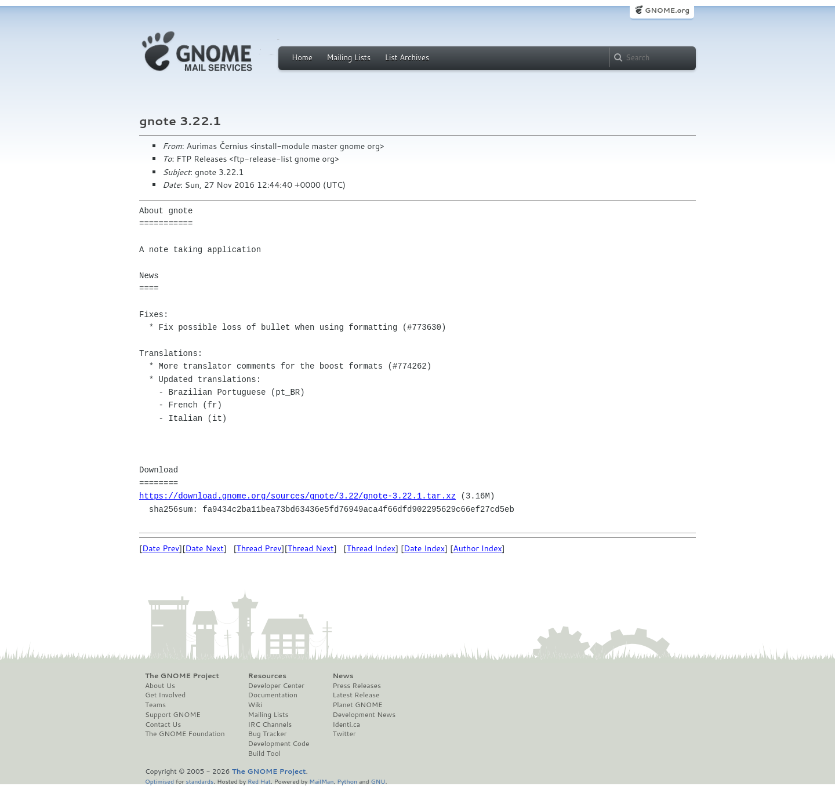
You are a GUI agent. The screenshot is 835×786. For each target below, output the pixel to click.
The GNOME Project (182, 676)
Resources (267, 676)
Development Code (279, 743)
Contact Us (163, 724)
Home (302, 57)
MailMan (321, 781)
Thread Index (371, 548)
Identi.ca (346, 724)
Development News (363, 714)
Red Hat (259, 781)
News (342, 676)
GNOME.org (667, 10)
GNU (378, 781)
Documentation (272, 695)
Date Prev (160, 548)
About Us (160, 685)
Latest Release (355, 695)
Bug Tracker (267, 733)
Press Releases (356, 685)
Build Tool (264, 753)
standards (199, 781)
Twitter (343, 733)
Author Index (477, 548)
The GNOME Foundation (185, 733)
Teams (155, 704)
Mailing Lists (348, 57)
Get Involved (165, 695)
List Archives (407, 57)
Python (347, 781)
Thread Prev (259, 548)
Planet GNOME (357, 704)
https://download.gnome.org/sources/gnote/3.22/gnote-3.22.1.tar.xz (297, 495)
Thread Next (311, 548)
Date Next (204, 548)
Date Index (424, 548)
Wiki (255, 704)
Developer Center (276, 685)
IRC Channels (270, 724)
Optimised (159, 781)
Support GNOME (173, 714)
